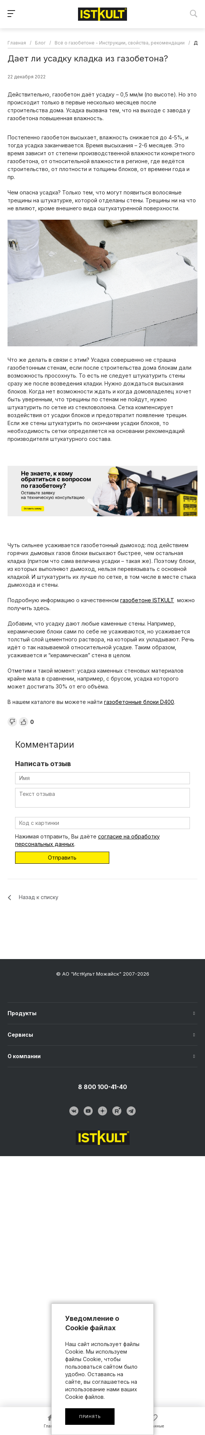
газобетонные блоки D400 (139, 702)
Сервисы (20, 1034)
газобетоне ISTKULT (147, 600)
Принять (90, 1416)
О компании (24, 1056)
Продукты (22, 1013)
